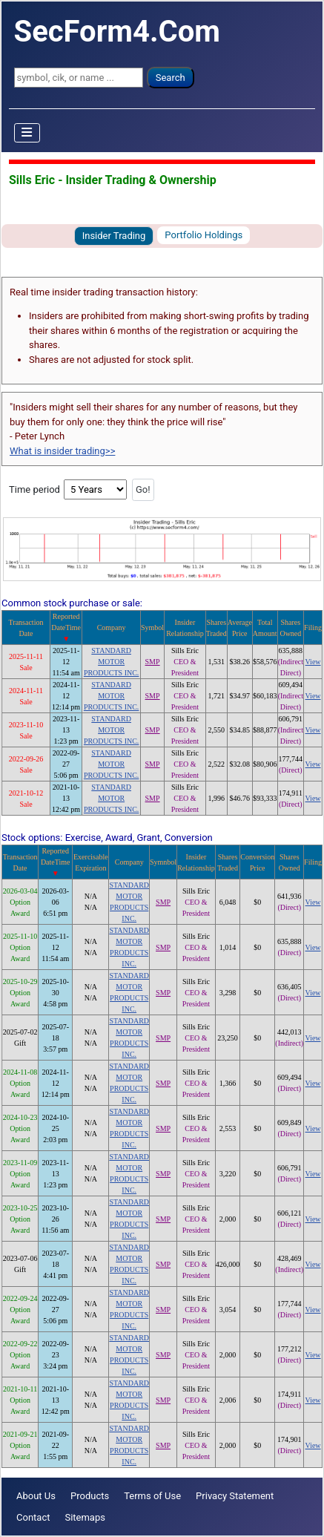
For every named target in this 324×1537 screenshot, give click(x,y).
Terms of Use (152, 1495)
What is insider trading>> (62, 450)
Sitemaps (85, 1517)
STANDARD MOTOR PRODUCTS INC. (111, 661)
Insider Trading (114, 235)
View (313, 662)
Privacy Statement (235, 1495)
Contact (33, 1517)
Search (170, 77)
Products (89, 1495)
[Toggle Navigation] (27, 132)
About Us (36, 1495)
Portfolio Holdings (203, 234)
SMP (152, 662)
